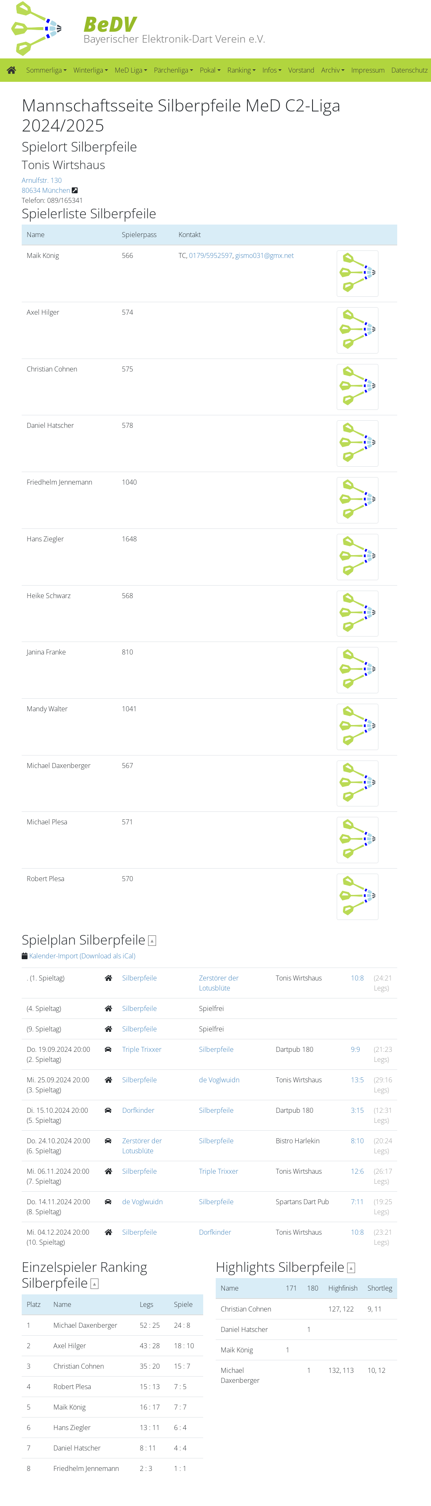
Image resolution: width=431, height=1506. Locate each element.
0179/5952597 (210, 255)
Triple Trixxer (141, 1049)
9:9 (355, 1049)
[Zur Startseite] (11, 70)
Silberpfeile (139, 978)
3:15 (357, 1110)
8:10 (357, 1140)
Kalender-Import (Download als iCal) (82, 955)
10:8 (357, 978)
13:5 (357, 1079)
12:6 (357, 1171)
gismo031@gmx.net (264, 255)
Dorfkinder (138, 1110)
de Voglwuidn (219, 1079)
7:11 (357, 1201)
